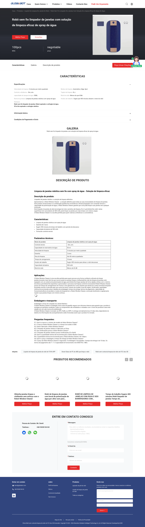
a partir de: (72, 446)
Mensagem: (72, 422)
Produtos (20, 11)
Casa (13, 11)
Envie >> (102, 510)
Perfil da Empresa (53, 485)
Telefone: (71, 456)
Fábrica (50, 489)
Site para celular (70, 520)
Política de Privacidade (84, 520)
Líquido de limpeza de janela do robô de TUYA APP (39, 352)
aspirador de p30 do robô (79, 485)
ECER (121, 523)
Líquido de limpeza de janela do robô (36, 11)
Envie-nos (38, 37)
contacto (73, 468)
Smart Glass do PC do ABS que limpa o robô (75, 352)
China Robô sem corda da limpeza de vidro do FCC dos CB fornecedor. (42, 523)
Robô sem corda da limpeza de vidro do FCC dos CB (112, 352)
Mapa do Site (58, 520)
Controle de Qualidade (54, 493)
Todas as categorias (77, 495)
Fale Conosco (52, 497)
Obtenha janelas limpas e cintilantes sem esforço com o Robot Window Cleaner (26, 396)
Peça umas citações (122, 65)
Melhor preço (20, 37)
